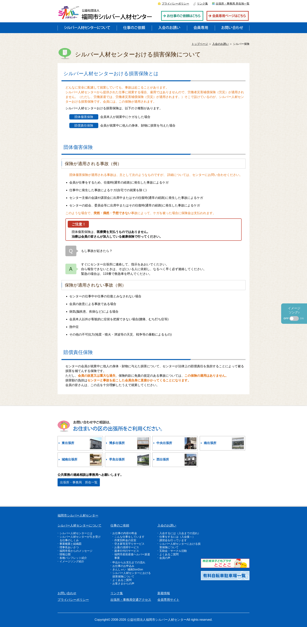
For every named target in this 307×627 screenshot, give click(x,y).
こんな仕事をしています (129, 536)
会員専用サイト (168, 599)
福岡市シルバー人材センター (78, 515)
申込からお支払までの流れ (128, 562)
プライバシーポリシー (175, 3)
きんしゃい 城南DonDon (127, 569)
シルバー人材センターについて (79, 525)
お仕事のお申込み (123, 565)
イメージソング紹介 (72, 561)
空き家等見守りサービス (129, 543)
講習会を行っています (173, 540)
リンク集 (202, 3)
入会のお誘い (220, 43)
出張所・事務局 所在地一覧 (232, 3)
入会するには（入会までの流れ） (179, 533)
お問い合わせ (67, 593)
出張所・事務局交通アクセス (130, 599)
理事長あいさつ (69, 547)
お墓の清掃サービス (126, 547)
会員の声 (164, 557)
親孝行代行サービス (126, 550)
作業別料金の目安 (125, 540)
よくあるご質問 (122, 580)
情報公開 (65, 554)
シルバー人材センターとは (76, 533)
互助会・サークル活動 (173, 550)
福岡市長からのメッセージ (76, 550)
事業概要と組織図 (70, 543)
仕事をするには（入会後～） (177, 536)
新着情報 (163, 593)
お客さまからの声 (123, 583)
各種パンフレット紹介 (73, 557)
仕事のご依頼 (119, 525)
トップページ (199, 43)
